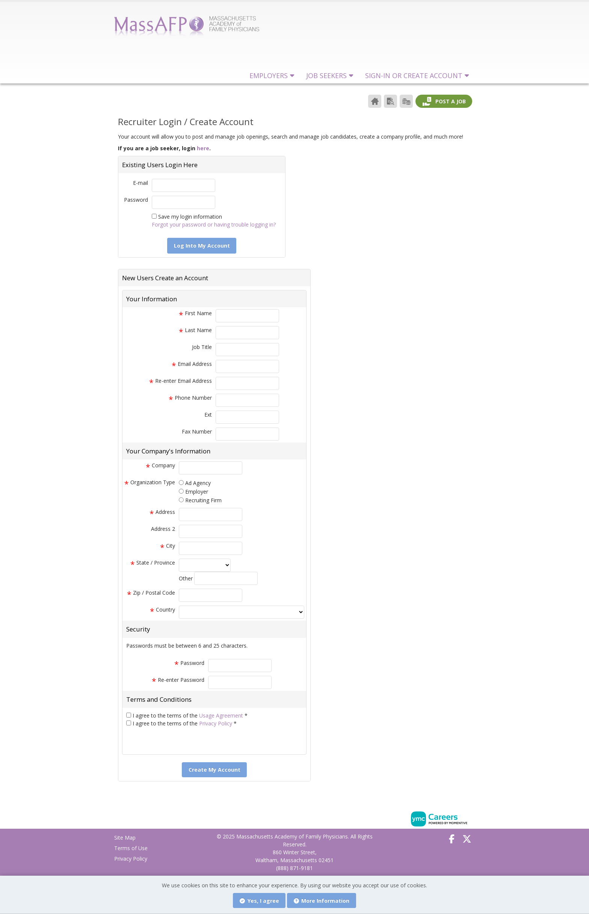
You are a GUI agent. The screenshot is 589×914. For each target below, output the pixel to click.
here (203, 148)
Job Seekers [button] (326, 75)
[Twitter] (467, 839)
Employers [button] (268, 75)
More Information (322, 900)
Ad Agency (198, 482)
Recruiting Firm (203, 500)
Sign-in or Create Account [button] (413, 75)
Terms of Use (131, 848)
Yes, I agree (259, 900)
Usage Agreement (222, 715)
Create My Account (214, 769)
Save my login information (190, 216)
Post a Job (444, 101)
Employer (196, 491)
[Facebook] (451, 839)
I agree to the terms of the (190, 715)
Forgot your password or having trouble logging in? (214, 224)
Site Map (125, 837)
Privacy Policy (216, 723)
